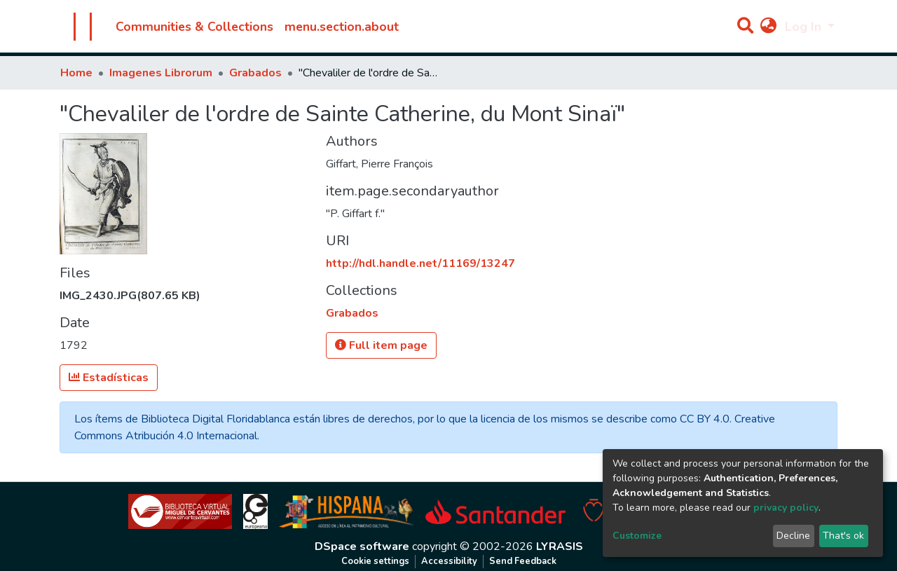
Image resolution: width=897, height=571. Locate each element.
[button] (768, 27)
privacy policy (786, 507)
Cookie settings (375, 561)
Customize (637, 535)
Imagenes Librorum (160, 73)
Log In (805, 26)
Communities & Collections (194, 26)
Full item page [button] (381, 345)
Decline (793, 535)
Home (76, 73)
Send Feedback (522, 561)
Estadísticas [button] (109, 377)
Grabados (255, 73)
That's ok (843, 535)
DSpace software (362, 546)
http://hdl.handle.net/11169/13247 (420, 263)
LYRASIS (559, 546)
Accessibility (449, 561)
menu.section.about (342, 26)
